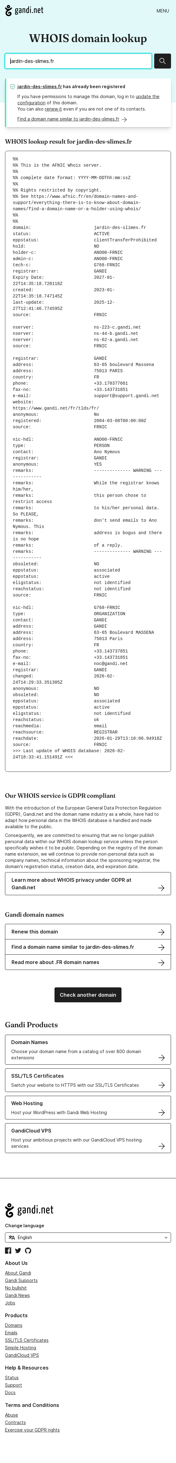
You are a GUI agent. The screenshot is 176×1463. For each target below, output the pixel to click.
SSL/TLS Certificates (27, 1340)
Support (13, 1385)
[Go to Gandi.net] (24, 10)
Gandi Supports (21, 1280)
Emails (11, 1332)
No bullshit (16, 1287)
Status (12, 1377)
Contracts (15, 1422)
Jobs (10, 1302)
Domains (13, 1325)
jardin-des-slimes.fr (39, 86)
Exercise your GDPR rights (32, 1429)
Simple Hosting (20, 1347)
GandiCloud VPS (22, 1355)
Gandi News (17, 1295)
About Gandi (18, 1272)
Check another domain (88, 995)
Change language (24, 1225)
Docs (10, 1392)
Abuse (11, 1415)
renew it (53, 109)
